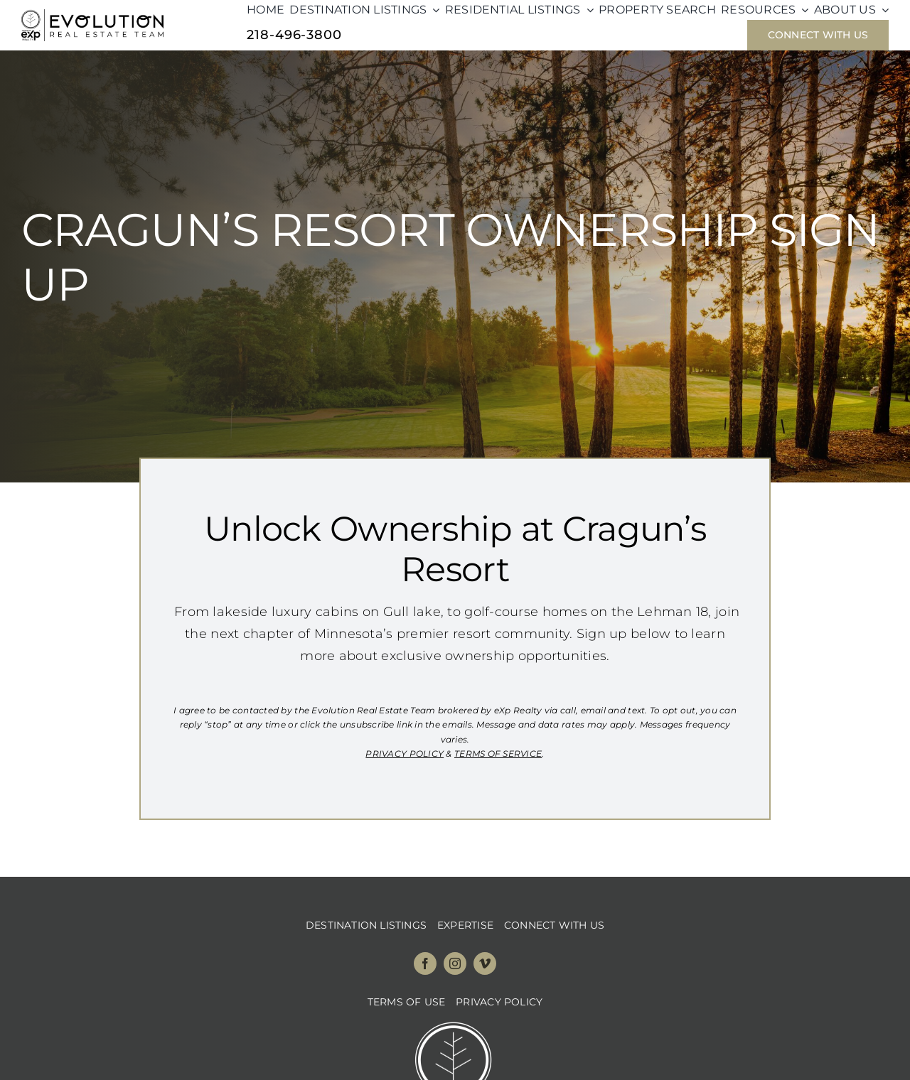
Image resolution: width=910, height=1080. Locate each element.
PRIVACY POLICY (404, 753)
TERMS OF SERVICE (498, 753)
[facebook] (425, 963)
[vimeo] (484, 963)
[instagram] (455, 963)
